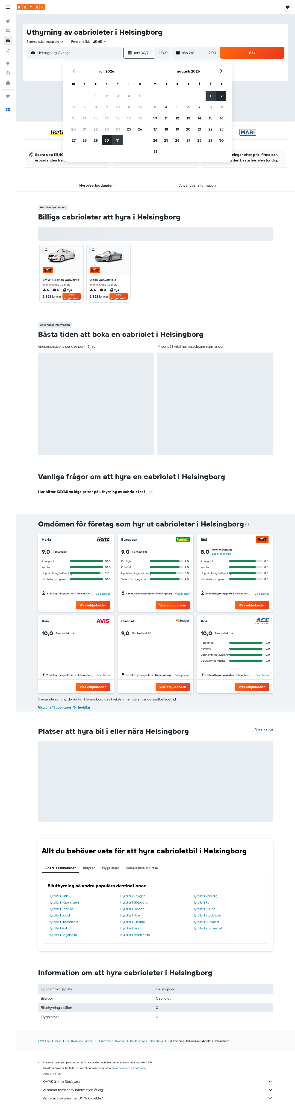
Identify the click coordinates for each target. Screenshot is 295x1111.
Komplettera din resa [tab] (142, 868)
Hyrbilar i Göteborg (134, 902)
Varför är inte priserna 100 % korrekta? (158, 1098)
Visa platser (103, 593)
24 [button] (118, 129)
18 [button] (129, 118)
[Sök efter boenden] (8, 31)
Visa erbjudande (71, 296)
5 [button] (140, 96)
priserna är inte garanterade (129, 1068)
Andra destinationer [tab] (60, 868)
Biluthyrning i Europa (79, 1041)
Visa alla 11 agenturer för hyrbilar (64, 707)
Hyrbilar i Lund (130, 928)
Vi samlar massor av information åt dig (158, 1090)
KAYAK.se (44, 1041)
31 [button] (118, 140)
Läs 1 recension (221, 553)
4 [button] (129, 96)
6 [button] (74, 107)
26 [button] (140, 129)
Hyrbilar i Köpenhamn (63, 902)
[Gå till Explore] (8, 63)
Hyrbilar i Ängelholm (62, 935)
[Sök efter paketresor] (8, 50)
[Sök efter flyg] (8, 21)
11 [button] (128, 107)
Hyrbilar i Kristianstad (207, 928)
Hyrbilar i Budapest (205, 922)
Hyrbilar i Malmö (59, 928)
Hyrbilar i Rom (202, 902)
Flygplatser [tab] (110, 868)
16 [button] (107, 118)
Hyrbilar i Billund (203, 909)
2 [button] (107, 96)
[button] (8, 7)
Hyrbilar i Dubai (59, 915)
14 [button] (84, 118)
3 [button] (118, 96)
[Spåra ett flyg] (8, 73)
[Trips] (8, 96)
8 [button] (96, 107)
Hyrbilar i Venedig (204, 896)
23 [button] (107, 129)
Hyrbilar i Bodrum (60, 909)
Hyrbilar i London (132, 909)
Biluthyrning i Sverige (111, 1041)
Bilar (58, 1041)
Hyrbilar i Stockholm (206, 915)
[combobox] (45, 41)
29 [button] (96, 140)
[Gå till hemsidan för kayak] (31, 7)
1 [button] (95, 96)
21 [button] (84, 129)
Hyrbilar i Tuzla (58, 896)
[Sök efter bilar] (8, 40)
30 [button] (106, 140)
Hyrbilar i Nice (130, 915)
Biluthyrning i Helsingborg (146, 1041)
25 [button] (129, 129)
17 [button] (117, 118)
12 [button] (140, 107)
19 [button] (140, 118)
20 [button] (73, 129)
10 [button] (118, 107)
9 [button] (107, 107)
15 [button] (95, 118)
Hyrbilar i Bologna (132, 896)
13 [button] (73, 118)
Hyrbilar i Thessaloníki (63, 922)
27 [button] (74, 140)
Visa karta (264, 729)
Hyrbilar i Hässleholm (135, 935)
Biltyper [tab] (89, 868)
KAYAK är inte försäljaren (158, 1081)
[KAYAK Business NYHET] (8, 83)
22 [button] (96, 129)
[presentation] (247, 524)
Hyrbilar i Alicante (132, 922)
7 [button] (85, 107)
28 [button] (85, 140)
